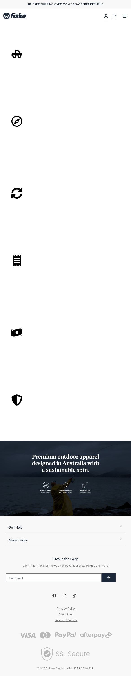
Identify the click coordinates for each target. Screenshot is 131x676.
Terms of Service (66, 620)
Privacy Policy (66, 608)
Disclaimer (66, 614)
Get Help (15, 527)
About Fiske (18, 540)
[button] (65, 527)
